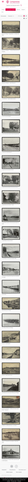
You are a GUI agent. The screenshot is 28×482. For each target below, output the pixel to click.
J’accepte (19, 481)
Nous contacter (19, 472)
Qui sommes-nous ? (22, 469)
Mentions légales (9, 472)
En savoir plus (13, 481)
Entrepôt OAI (4, 469)
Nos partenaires (12, 469)
